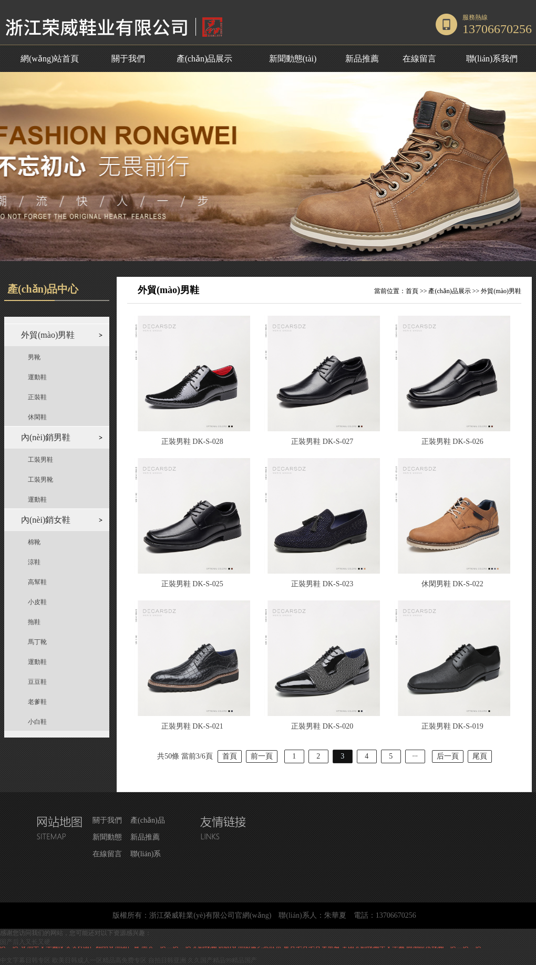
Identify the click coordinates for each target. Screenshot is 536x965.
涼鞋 (34, 562)
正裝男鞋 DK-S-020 (322, 726)
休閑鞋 (37, 417)
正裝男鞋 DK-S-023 (322, 584)
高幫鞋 (37, 582)
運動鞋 (37, 377)
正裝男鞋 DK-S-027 (322, 441)
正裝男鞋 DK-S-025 (192, 584)
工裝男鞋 (40, 459)
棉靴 (34, 542)
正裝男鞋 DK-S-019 (452, 726)
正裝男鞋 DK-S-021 (192, 726)
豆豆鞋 (37, 682)
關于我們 (128, 58)
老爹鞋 (37, 701)
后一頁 (448, 756)
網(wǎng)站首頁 (49, 58)
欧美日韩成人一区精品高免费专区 (99, 960)
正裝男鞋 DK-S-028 (192, 441)
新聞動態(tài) (293, 58)
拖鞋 (34, 622)
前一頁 (262, 756)
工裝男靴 (40, 479)
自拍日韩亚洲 (167, 960)
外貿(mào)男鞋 (501, 291)
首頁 (412, 291)
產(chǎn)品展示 (205, 58)
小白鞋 (37, 721)
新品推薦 (362, 58)
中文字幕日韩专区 (25, 960)
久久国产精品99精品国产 (222, 960)
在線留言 (419, 58)
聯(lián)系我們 (492, 58)
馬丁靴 (37, 642)
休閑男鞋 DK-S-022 (452, 584)
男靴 (34, 357)
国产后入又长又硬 (25, 942)
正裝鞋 (37, 397)
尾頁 (479, 756)
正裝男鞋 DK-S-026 (452, 441)
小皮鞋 (37, 602)
